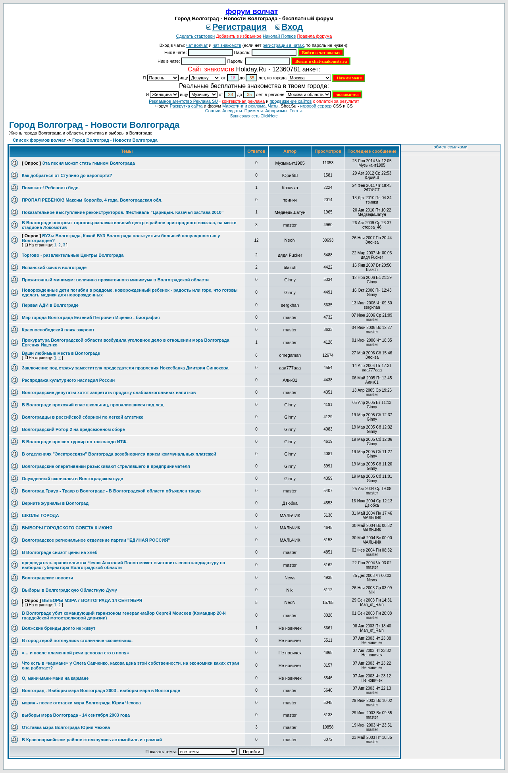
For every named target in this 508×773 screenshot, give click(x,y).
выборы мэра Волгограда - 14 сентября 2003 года (76, 715)
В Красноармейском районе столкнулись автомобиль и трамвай (92, 739)
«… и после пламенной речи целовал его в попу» (75, 652)
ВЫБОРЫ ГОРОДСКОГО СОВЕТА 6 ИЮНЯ (67, 527)
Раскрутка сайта (186, 106)
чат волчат (197, 45)
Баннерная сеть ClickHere (254, 116)
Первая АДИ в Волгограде (50, 305)
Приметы (253, 110)
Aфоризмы (276, 110)
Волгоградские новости (47, 577)
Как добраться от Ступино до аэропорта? (67, 175)
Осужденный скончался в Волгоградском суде (72, 478)
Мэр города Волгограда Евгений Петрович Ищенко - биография (91, 317)
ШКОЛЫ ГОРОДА (40, 515)
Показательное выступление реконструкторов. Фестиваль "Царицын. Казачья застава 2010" (122, 212)
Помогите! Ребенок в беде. (51, 187)
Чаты (273, 106)
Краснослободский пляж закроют (58, 329)
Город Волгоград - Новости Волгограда (94, 125)
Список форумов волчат (39, 140)
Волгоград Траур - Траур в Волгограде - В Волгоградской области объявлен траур (111, 490)
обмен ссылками (450, 146)
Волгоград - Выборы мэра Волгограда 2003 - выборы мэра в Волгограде (101, 690)
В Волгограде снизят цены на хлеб (59, 552)
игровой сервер (315, 106)
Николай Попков (279, 36)
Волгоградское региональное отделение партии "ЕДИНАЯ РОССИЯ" (96, 540)
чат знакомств (227, 45)
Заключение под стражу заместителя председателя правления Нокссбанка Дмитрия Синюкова (125, 367)
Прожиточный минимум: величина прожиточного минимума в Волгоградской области (115, 279)
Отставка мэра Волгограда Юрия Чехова (66, 727)
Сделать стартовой (195, 36)
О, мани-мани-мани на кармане (55, 678)
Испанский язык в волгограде (54, 267)
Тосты (296, 110)
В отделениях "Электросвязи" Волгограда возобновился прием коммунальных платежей (119, 454)
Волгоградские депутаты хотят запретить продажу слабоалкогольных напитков (109, 392)
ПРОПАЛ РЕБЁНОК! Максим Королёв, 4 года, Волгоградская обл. (92, 200)
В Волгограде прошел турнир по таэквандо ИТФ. (74, 441)
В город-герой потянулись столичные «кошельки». (77, 640)
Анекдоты (232, 110)
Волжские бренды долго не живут (58, 628)
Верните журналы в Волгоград (55, 503)
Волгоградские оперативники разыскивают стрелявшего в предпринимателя (106, 466)
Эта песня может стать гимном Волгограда (88, 163)
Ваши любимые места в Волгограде (61, 353)
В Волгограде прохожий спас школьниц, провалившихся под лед (93, 404)
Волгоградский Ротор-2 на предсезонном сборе (73, 429)
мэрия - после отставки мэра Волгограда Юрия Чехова (81, 702)
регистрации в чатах (283, 45)
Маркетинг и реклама (244, 106)
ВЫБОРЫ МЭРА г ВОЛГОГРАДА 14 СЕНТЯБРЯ (92, 600)
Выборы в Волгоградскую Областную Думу (69, 590)
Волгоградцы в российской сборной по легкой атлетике (82, 417)
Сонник (212, 110)
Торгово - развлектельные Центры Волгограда (72, 255)
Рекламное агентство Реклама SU (183, 101)
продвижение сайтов (290, 101)
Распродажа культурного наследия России (68, 380)
